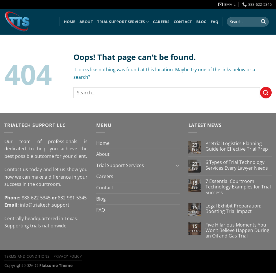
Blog (201, 21)
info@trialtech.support (44, 205)
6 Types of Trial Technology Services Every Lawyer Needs (236, 165)
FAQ (214, 21)
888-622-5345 (36, 198)
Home (69, 21)
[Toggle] (177, 165)
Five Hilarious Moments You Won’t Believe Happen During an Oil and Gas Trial (237, 230)
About (86, 21)
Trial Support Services (123, 22)
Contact (183, 21)
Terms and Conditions (26, 256)
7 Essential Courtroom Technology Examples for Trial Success (238, 187)
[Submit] (263, 22)
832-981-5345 (72, 198)
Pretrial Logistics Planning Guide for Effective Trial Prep (236, 146)
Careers (161, 21)
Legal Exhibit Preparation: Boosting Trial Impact (233, 208)
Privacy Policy (67, 256)
